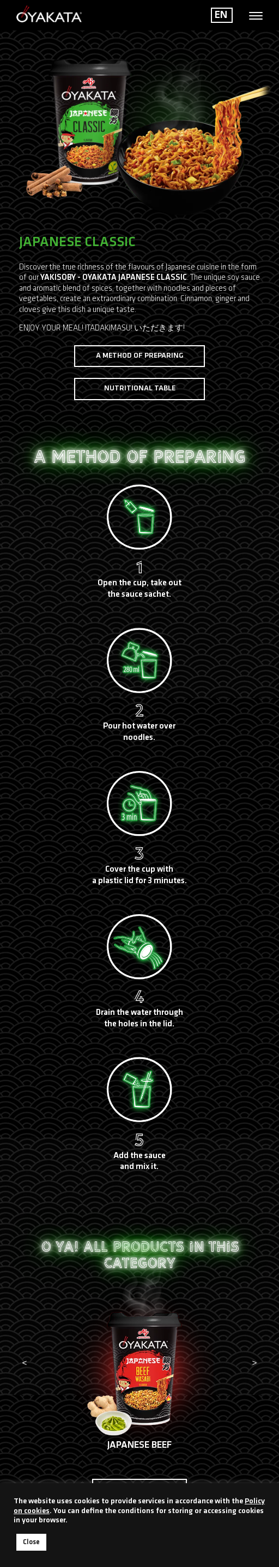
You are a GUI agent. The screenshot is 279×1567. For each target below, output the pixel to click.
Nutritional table (139, 388)
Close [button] (31, 1542)
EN (221, 15)
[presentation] (24, 1364)
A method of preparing (140, 356)
